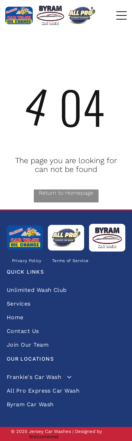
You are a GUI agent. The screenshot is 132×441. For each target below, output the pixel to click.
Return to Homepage (66, 192)
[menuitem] (27, 261)
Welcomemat (43, 436)
